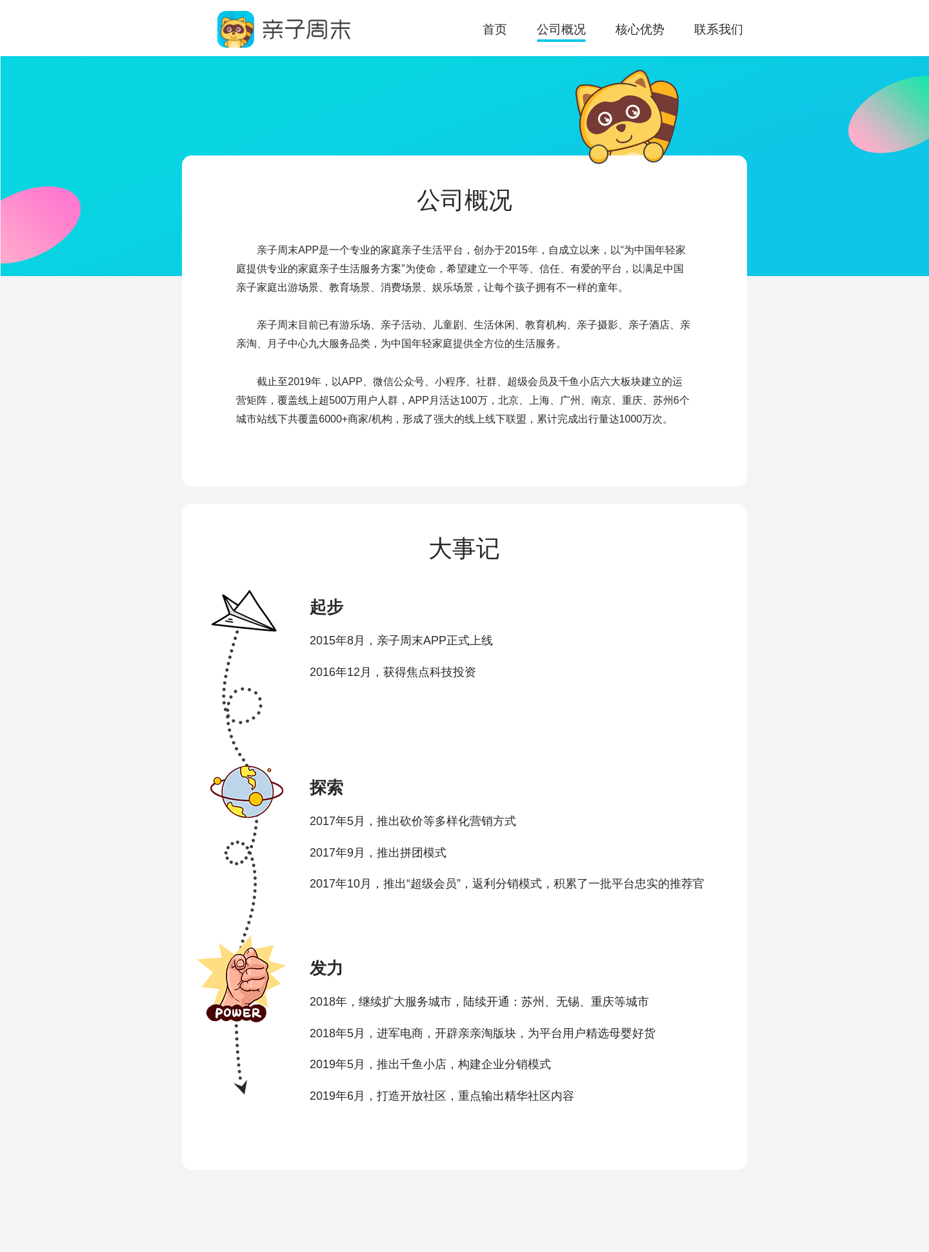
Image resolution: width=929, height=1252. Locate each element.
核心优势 (639, 29)
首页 (495, 29)
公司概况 (561, 29)
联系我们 (718, 29)
